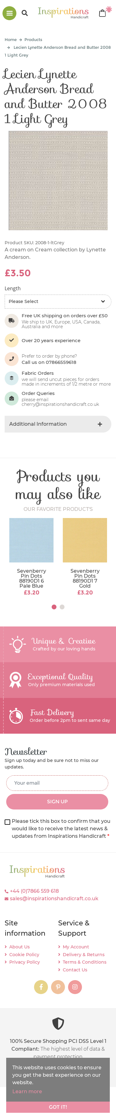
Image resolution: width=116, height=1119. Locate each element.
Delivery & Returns (84, 954)
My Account (76, 947)
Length (13, 288)
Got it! (58, 1107)
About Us (19, 947)
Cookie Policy (24, 954)
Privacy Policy (24, 962)
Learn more (27, 1091)
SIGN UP (57, 802)
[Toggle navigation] (9, 13)
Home (11, 39)
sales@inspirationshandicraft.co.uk (54, 898)
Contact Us (75, 970)
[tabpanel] (31, 557)
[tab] (58, 424)
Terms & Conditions (84, 962)
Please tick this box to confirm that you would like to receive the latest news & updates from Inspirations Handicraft (61, 828)
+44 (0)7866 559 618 (34, 891)
